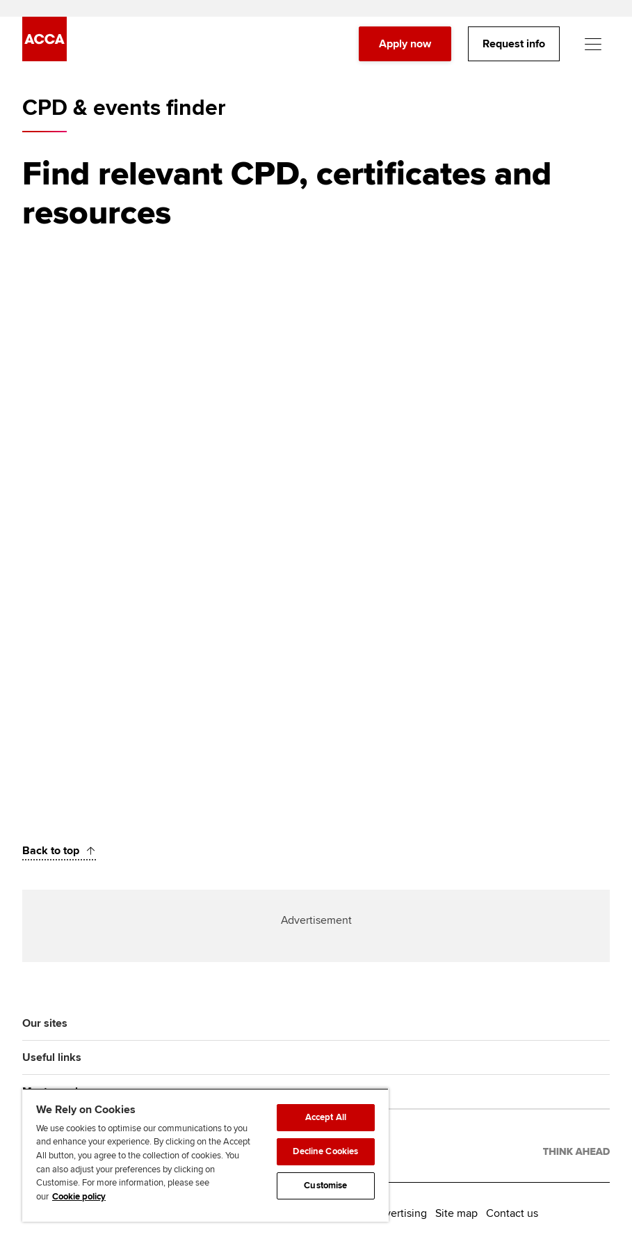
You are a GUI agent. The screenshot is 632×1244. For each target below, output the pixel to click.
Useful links (51, 1057)
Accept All (325, 1117)
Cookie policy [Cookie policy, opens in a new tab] (79, 1196)
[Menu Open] (593, 44)
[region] (205, 1155)
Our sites (44, 1023)
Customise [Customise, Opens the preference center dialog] (325, 1185)
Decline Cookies (325, 1151)
